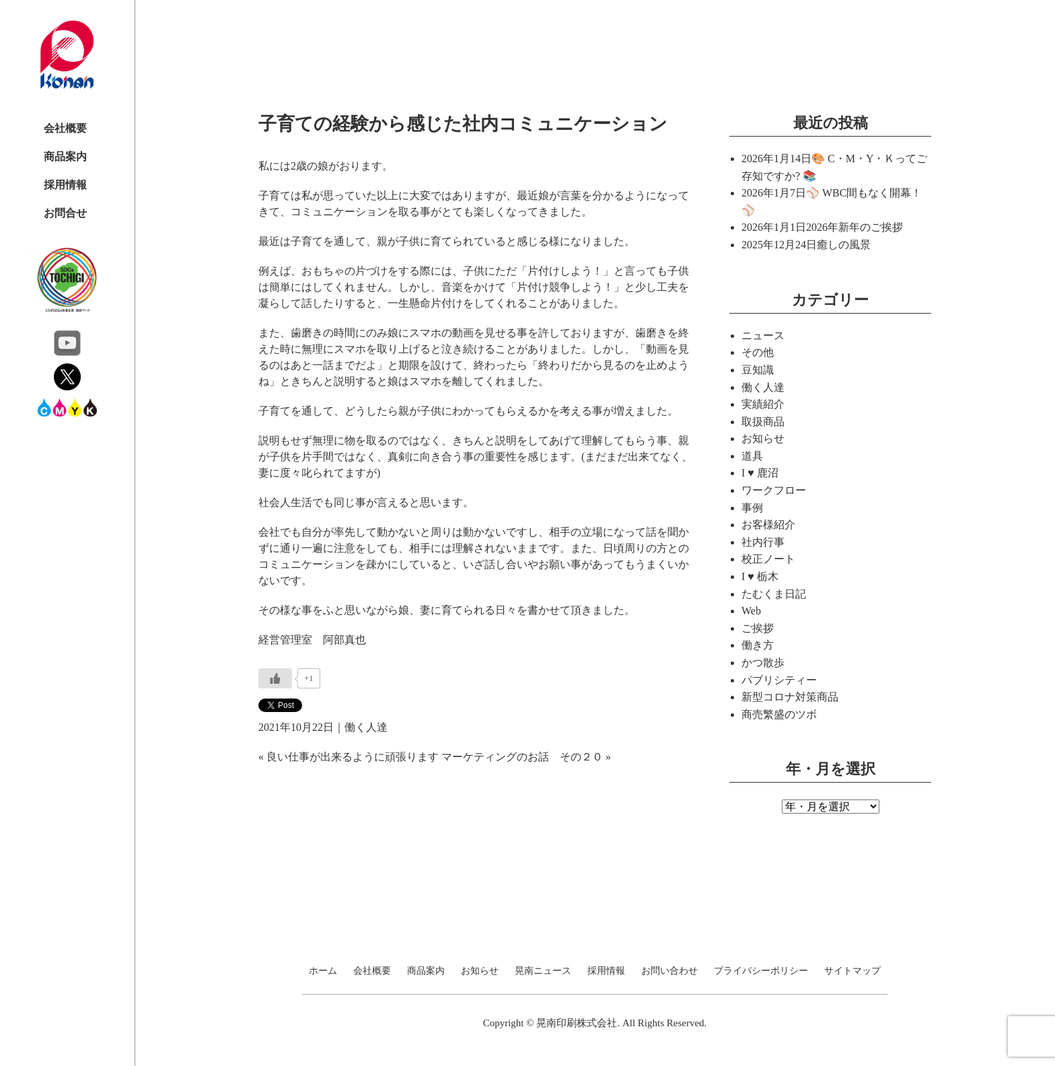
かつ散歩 (763, 662)
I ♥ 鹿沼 (759, 472)
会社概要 (65, 128)
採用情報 (65, 184)
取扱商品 (763, 421)
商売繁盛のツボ (779, 714)
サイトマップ (852, 971)
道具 (752, 456)
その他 (757, 352)
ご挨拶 (757, 628)
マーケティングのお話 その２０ (522, 756)
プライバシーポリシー (761, 971)
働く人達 (366, 727)
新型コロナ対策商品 (789, 697)
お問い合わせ (669, 971)
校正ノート (768, 559)
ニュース (763, 335)
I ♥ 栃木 (759, 576)
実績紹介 (763, 404)
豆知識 (757, 370)
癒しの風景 (844, 244)
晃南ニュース (543, 971)
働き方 (757, 645)
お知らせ (763, 438)
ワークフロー (773, 490)
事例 (752, 507)
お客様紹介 (768, 524)
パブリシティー (779, 680)
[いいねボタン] (275, 678)
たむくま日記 (773, 594)
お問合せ (65, 213)
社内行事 (763, 542)
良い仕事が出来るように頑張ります (352, 756)
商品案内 (65, 156)
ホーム (323, 971)
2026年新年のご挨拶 (854, 227)
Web (751, 610)
